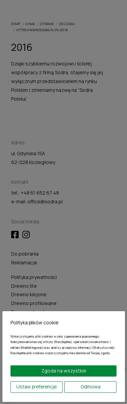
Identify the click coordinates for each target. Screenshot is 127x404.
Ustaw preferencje (36, 386)
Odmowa (91, 386)
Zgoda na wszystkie (63, 370)
